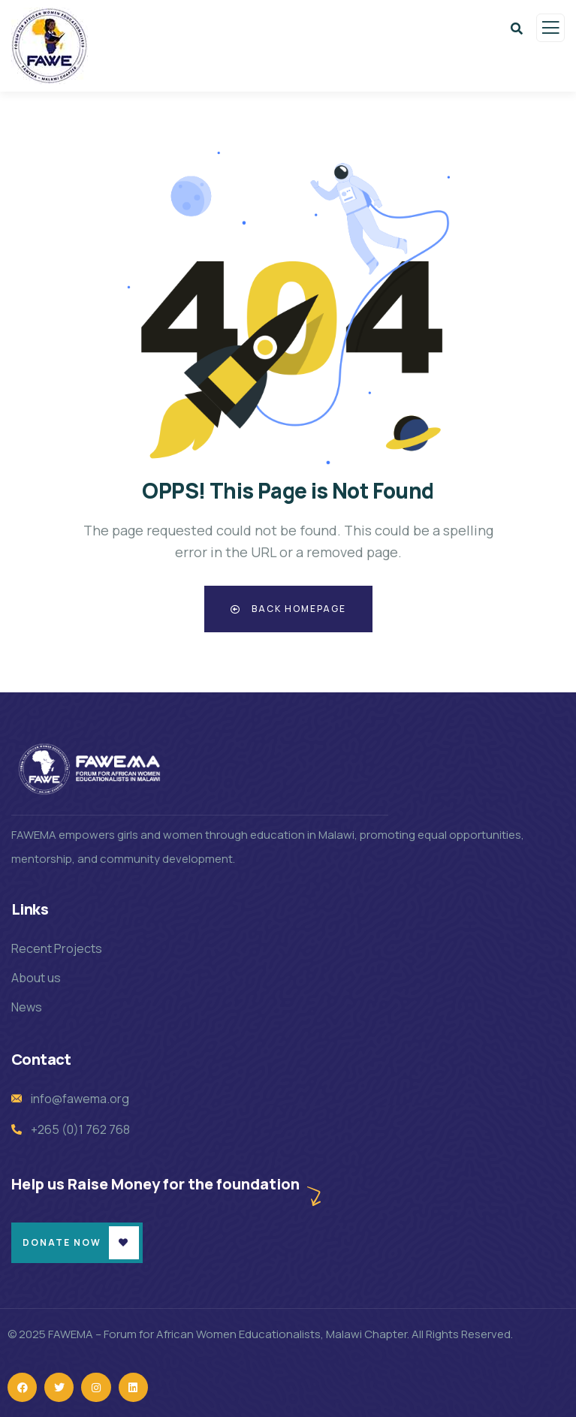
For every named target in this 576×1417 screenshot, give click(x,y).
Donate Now (62, 1242)
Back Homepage (288, 608)
